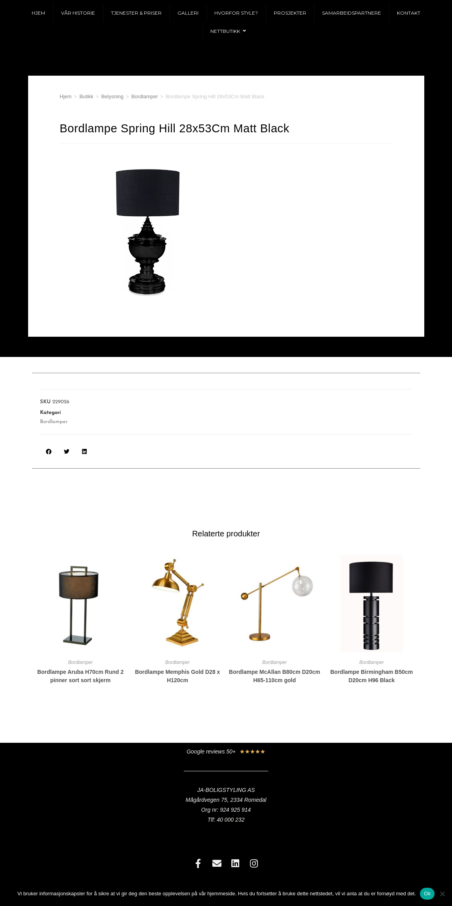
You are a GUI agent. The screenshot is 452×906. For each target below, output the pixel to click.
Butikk (86, 96)
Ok (427, 893)
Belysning (112, 96)
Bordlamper (144, 96)
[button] (49, 451)
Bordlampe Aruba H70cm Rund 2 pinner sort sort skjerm (80, 676)
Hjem (66, 96)
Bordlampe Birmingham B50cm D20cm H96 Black (371, 676)
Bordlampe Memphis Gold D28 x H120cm (177, 676)
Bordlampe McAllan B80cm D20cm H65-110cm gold (274, 676)
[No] (442, 894)
